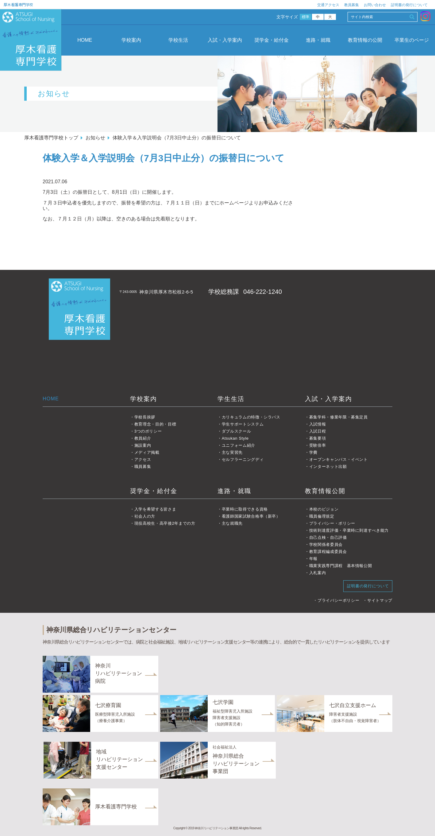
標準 (306, 17)
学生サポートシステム (243, 424)
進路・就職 (318, 40)
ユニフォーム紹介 (238, 445)
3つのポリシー (148, 431)
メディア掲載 (147, 452)
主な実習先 (232, 452)
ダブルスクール (236, 431)
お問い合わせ (375, 5)
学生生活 (231, 398)
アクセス (142, 459)
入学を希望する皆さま (155, 509)
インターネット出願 (328, 466)
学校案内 (131, 40)
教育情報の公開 (365, 40)
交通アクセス (328, 5)
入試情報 (317, 424)
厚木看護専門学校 (18, 4)
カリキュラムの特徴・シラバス (251, 417)
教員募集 (351, 5)
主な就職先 (232, 523)
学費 (313, 452)
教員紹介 (142, 438)
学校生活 (178, 40)
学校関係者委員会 (326, 544)
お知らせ (95, 137)
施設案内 (142, 445)
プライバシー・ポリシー (332, 523)
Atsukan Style (235, 438)
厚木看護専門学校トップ (51, 137)
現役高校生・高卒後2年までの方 (164, 523)
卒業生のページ (412, 40)
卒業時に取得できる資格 (245, 509)
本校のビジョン (324, 509)
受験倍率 (317, 445)
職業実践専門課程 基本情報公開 (340, 565)
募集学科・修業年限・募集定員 (338, 417)
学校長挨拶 (144, 417)
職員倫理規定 (321, 516)
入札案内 (317, 572)
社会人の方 (144, 516)
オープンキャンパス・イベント (338, 459)
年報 (313, 558)
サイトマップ (379, 600)
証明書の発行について (409, 5)
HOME (84, 40)
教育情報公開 (325, 491)
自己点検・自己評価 (328, 537)
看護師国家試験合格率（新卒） (251, 516)
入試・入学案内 (225, 40)
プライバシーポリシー (339, 600)
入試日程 (317, 431)
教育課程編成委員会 (328, 551)
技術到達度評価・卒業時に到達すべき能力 (349, 530)
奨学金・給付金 (271, 40)
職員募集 (142, 466)
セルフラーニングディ (243, 459)
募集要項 (317, 438)
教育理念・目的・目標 (155, 424)
